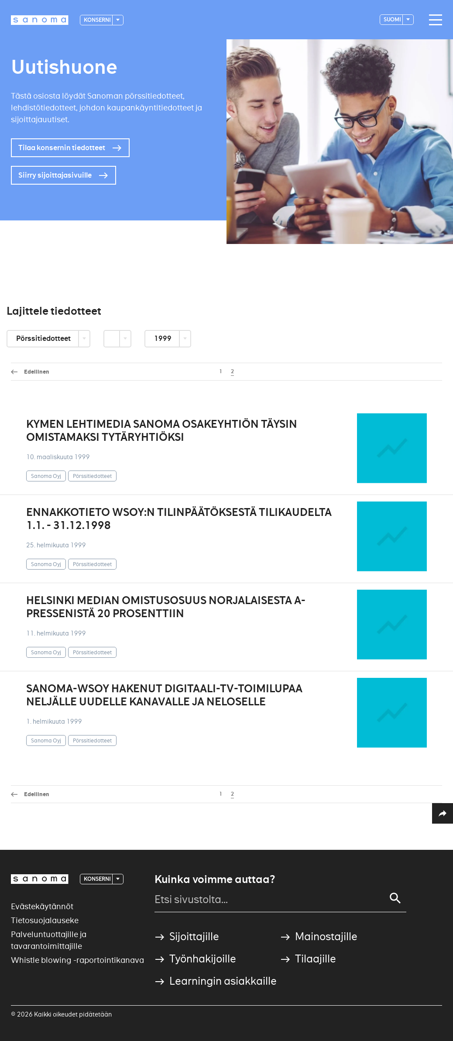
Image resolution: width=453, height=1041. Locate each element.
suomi (393, 19)
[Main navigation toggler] (433, 20)
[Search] (395, 898)
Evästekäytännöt (42, 906)
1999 (163, 338)
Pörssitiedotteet (44, 338)
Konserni (97, 20)
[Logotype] (40, 20)
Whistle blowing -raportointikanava (77, 960)
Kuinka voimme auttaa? (214, 879)
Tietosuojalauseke (45, 920)
